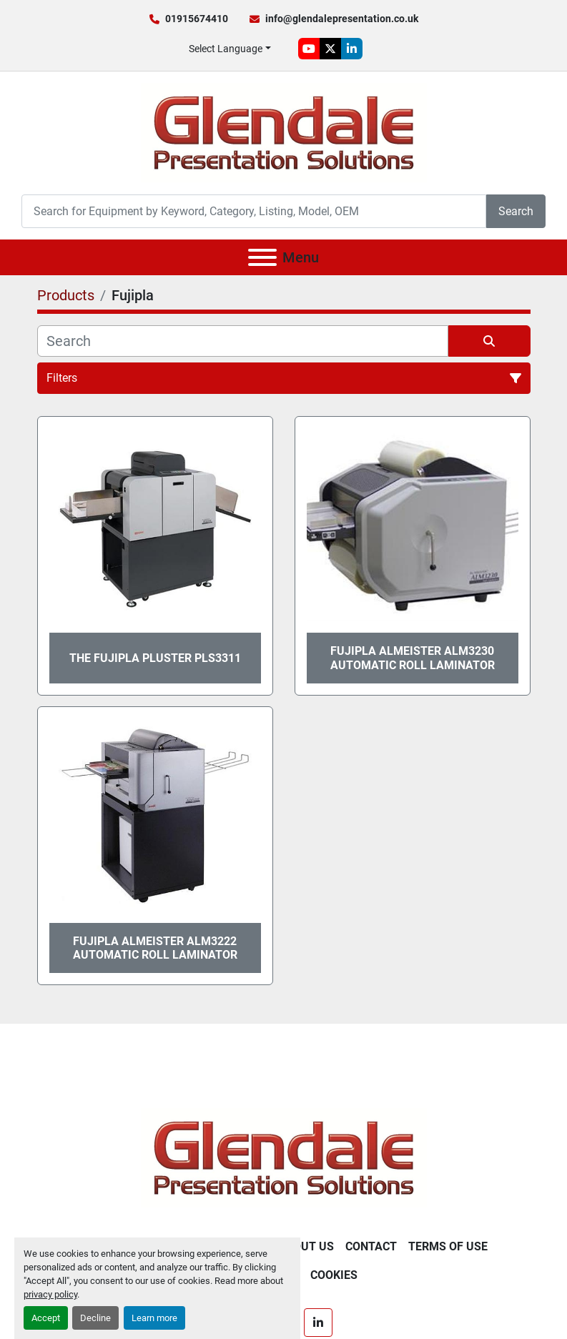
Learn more (154, 1318)
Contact (371, 1246)
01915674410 (196, 18)
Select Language (225, 48)
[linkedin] (352, 48)
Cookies (334, 1275)
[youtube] (309, 48)
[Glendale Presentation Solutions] (284, 1157)
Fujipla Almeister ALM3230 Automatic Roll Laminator (412, 657)
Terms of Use (448, 1246)
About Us (306, 1246)
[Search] (253, 211)
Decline (95, 1318)
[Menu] (262, 257)
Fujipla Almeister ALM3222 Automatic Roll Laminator (155, 948)
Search (515, 211)
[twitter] (330, 48)
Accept (45, 1318)
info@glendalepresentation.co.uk (341, 18)
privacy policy (50, 1294)
